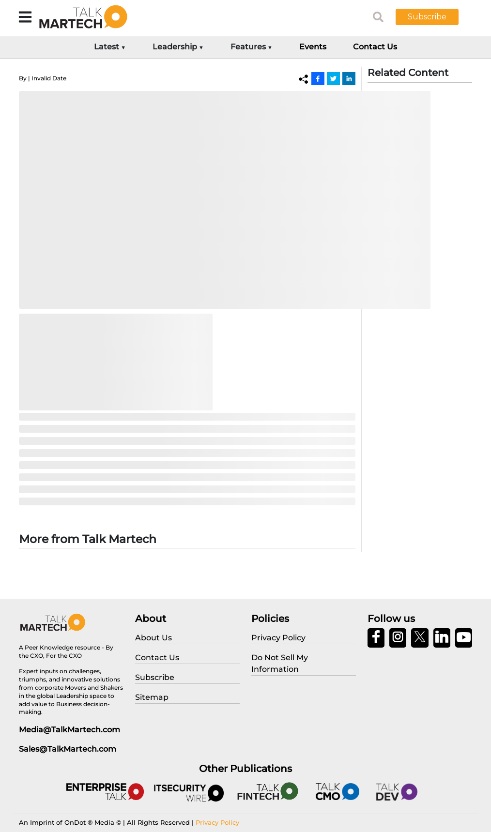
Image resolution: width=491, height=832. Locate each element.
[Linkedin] (348, 78)
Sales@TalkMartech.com (67, 749)
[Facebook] (317, 78)
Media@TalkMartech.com (69, 729)
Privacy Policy (217, 822)
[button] (434, 17)
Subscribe (427, 16)
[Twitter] (333, 78)
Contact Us (375, 46)
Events (312, 46)
